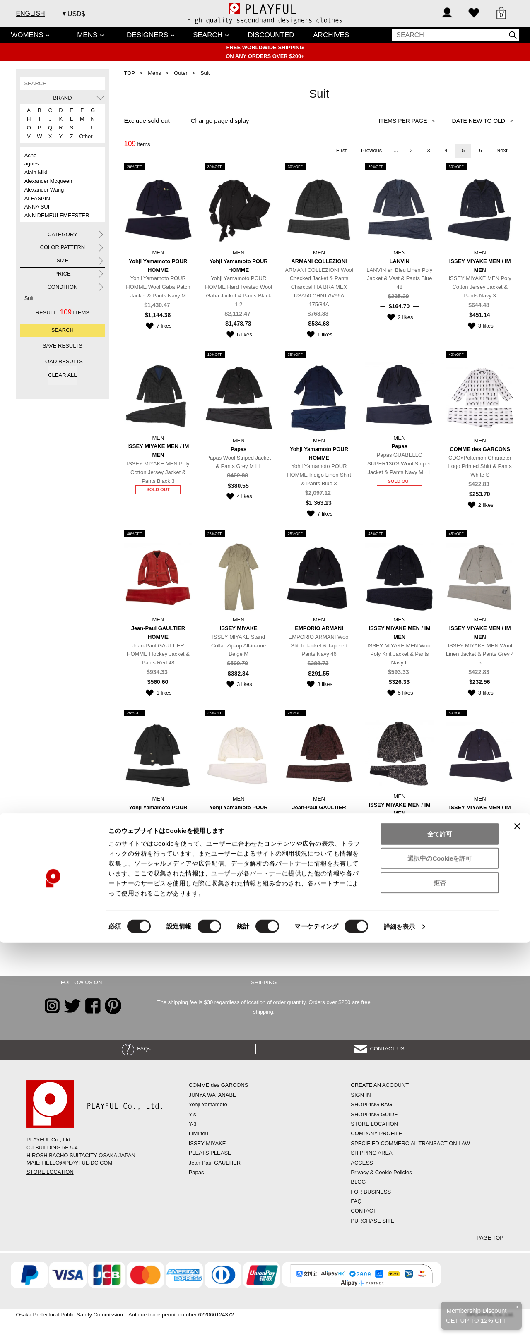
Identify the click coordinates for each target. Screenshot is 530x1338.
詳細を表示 (399, 1321)
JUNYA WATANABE (212, 1095)
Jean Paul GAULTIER (215, 1163)
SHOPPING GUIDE (374, 1114)
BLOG (358, 1182)
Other (83, 136)
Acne (30, 155)
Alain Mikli (36, 172)
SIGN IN (361, 1095)
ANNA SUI (37, 207)
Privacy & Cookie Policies (381, 1172)
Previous (371, 150)
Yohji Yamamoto (208, 1104)
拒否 (440, 1277)
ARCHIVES (331, 35)
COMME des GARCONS (218, 1085)
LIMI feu (198, 1133)
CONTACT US (379, 1048)
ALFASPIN (37, 198)
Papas (196, 1172)
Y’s (192, 1114)
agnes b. (34, 164)
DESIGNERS (147, 35)
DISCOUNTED (271, 35)
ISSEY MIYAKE (207, 1143)
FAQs (136, 1048)
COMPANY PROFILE (376, 1133)
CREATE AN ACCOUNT (380, 1085)
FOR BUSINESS (371, 1192)
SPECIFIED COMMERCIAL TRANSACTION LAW (410, 1143)
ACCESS (362, 1163)
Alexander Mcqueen (48, 181)
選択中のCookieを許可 (439, 1253)
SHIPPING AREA (371, 1153)
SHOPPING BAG (371, 1104)
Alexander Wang (44, 190)
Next (502, 150)
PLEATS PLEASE (210, 1153)
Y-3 (193, 1124)
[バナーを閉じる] (517, 1221)
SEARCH (207, 35)
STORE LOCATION (50, 1172)
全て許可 (439, 1228)
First (341, 150)
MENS (87, 35)
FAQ (356, 1201)
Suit (29, 298)
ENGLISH (30, 13)
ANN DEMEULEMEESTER (56, 215)
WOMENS (27, 35)
